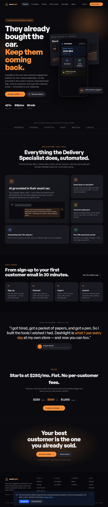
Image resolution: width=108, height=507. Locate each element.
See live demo (36, 94)
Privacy (91, 481)
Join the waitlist (15, 94)
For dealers (35, 4)
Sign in (85, 4)
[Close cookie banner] (91, 494)
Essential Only (36, 501)
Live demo (64, 4)
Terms (91, 484)
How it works (54, 4)
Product (25, 4)
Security (91, 488)
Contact (74, 484)
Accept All (24, 501)
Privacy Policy (48, 497)
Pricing (44, 4)
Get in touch (96, 4)
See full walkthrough (92, 275)
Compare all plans (54, 408)
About (74, 4)
